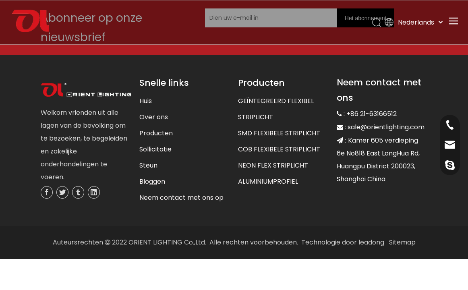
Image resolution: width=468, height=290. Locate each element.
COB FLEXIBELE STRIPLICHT (279, 149)
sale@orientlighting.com (386, 127)
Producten (156, 133)
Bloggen (152, 181)
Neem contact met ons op (181, 197)
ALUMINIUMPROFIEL (268, 181)
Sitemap (402, 242)
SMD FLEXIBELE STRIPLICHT (279, 133)
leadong (371, 242)
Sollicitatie (155, 149)
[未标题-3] (86, 90)
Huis (145, 101)
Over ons (153, 117)
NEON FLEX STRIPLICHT (273, 165)
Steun (148, 165)
